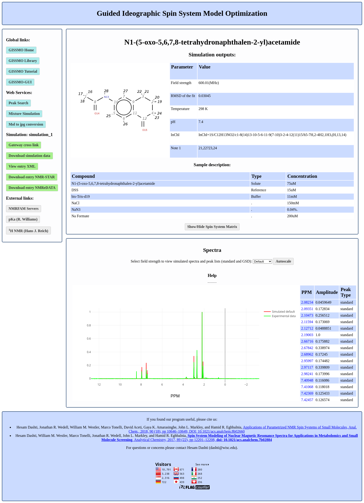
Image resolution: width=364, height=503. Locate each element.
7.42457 (307, 400)
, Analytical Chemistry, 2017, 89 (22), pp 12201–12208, (229, 438)
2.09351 (307, 309)
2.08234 (307, 302)
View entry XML (22, 166)
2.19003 (307, 335)
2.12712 (307, 328)
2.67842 (307, 348)
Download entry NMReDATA (32, 188)
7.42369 (307, 393)
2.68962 (307, 354)
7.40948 (307, 380)
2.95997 (307, 361)
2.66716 (307, 341)
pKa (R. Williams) (23, 219)
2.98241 (307, 374)
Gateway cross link (24, 145)
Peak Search (18, 103)
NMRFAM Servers (24, 209)
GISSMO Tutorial (23, 71)
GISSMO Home (21, 50)
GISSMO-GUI (20, 82)
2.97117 (307, 367)
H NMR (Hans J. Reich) (28, 230)
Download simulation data (29, 156)
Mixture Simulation (24, 114)
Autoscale (283, 261)
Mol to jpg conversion (26, 124)
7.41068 (307, 387)
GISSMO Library (23, 61)
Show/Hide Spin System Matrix (212, 227)
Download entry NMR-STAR (32, 177)
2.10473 (307, 315)
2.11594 (307, 322)
